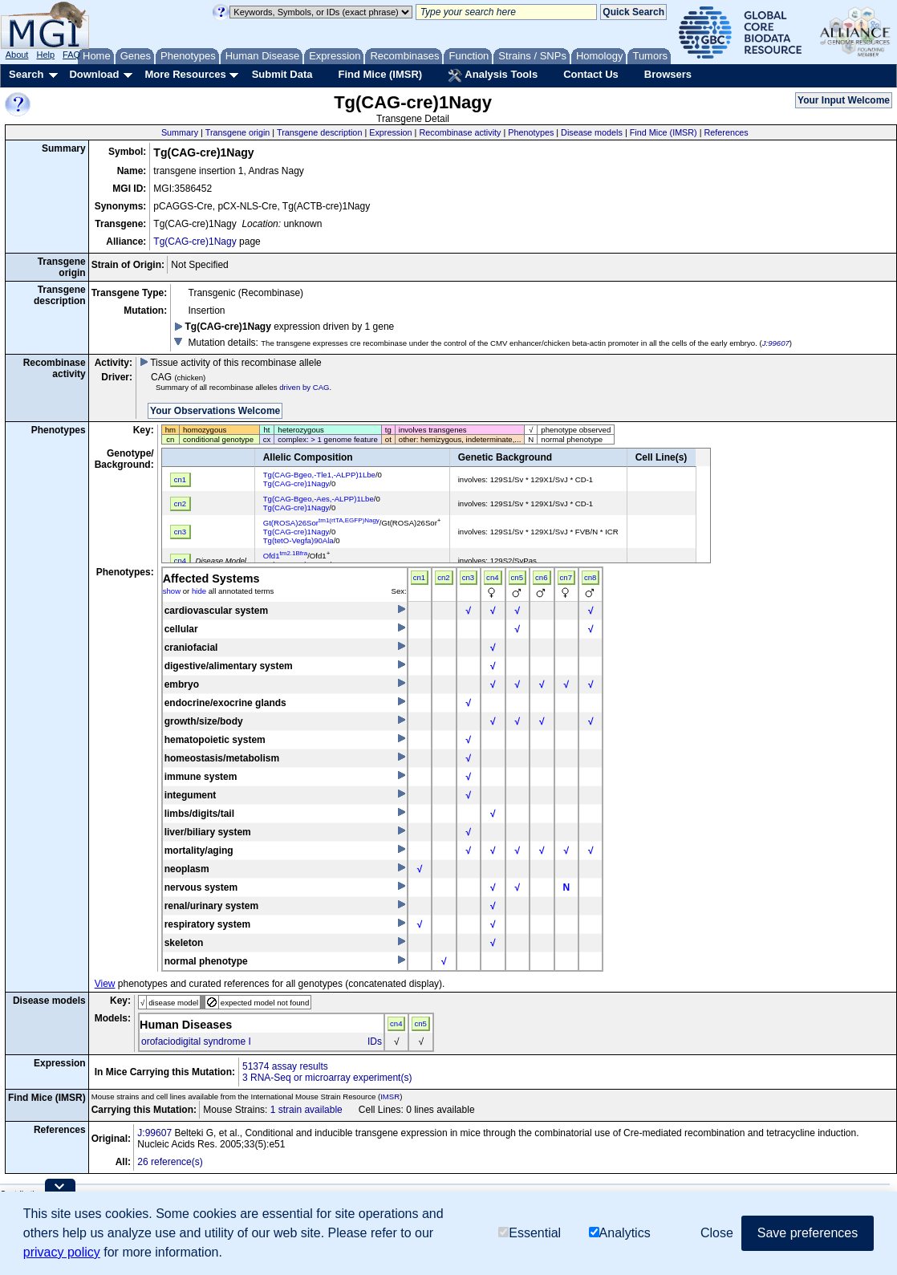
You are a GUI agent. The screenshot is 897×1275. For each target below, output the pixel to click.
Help (45, 54)
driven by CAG (304, 387)
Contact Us (591, 74)
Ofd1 (285, 555)
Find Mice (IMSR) (380, 74)
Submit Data (282, 74)
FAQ (71, 54)
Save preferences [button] (807, 1233)
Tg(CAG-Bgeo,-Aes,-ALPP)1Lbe (318, 498)
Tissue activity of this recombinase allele (231, 362)
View (105, 983)
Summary (179, 132)
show (172, 591)
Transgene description (319, 132)
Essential (529, 1233)
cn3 (468, 577)
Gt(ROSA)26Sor (321, 522)
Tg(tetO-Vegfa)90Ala (298, 540)
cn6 (541, 577)
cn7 (566, 577)
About (17, 54)
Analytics (620, 1233)
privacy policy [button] (61, 1252)
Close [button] (716, 1233)
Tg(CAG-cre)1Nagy (194, 241)
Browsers (668, 74)
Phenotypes (531, 132)
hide (199, 591)
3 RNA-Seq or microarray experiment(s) (327, 1077)
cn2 (443, 577)
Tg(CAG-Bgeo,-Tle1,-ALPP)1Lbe (319, 474)
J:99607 (775, 343)
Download (94, 74)
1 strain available (306, 1109)
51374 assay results (285, 1066)
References (726, 132)
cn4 (492, 577)
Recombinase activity (460, 132)
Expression (390, 132)
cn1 (419, 577)
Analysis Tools (493, 75)
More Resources (184, 74)
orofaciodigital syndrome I (196, 1041)
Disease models (592, 132)
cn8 (590, 577)
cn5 (517, 577)
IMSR (390, 1096)
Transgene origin (237, 132)
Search (26, 74)
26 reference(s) (169, 1161)
